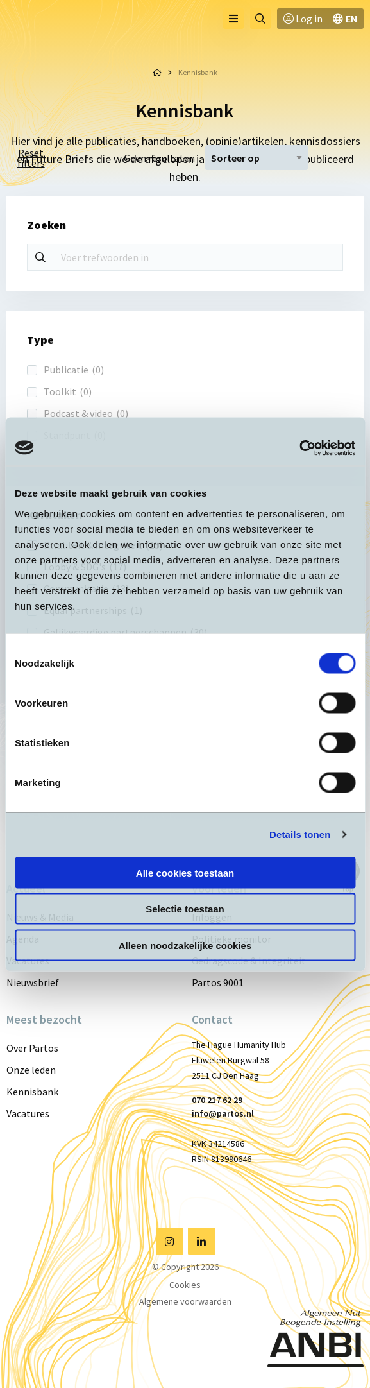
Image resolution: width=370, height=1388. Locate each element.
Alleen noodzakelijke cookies (185, 944)
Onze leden (31, 1069)
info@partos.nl (223, 1113)
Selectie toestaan (185, 909)
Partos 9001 (218, 982)
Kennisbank (32, 1091)
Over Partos (32, 1047)
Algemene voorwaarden (185, 1301)
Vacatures (27, 1113)
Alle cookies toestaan (185, 872)
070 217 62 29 (217, 1100)
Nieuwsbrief (32, 982)
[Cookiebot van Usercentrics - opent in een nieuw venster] (299, 448)
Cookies (185, 1284)
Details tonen (299, 834)
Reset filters (31, 158)
